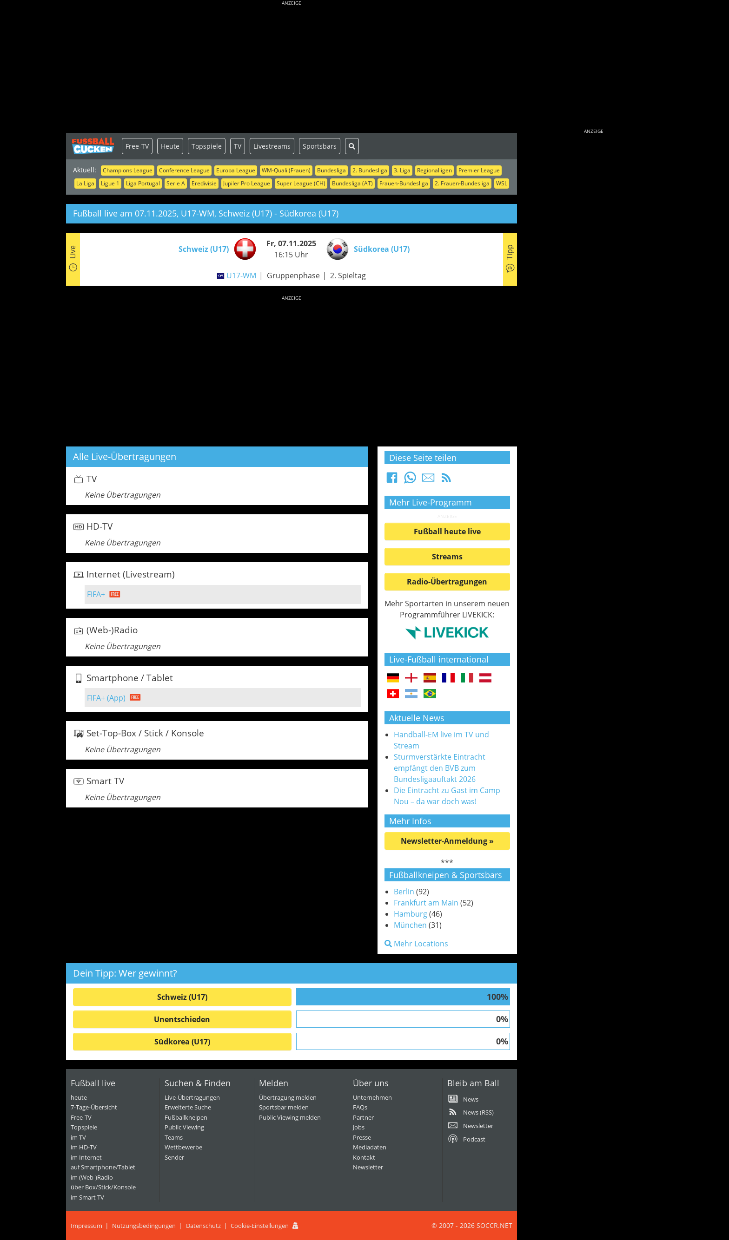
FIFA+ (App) (106, 698)
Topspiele (207, 146)
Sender (174, 1157)
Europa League (235, 170)
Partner (363, 1117)
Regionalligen (434, 170)
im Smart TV (87, 1197)
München (410, 925)
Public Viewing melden (290, 1117)
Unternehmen (372, 1097)
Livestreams (272, 146)
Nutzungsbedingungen (144, 1225)
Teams (174, 1137)
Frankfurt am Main (426, 903)
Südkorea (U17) (182, 1042)
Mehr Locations (416, 943)
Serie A (175, 183)
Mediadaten (369, 1147)
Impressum (86, 1225)
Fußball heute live (447, 531)
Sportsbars (320, 146)
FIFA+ (96, 594)
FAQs (360, 1107)
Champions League (127, 170)
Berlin (404, 891)
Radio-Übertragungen (447, 582)
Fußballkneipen (186, 1117)
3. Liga (402, 170)
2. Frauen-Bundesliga (462, 183)
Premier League (479, 170)
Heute (170, 146)
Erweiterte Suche (188, 1107)
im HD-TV (84, 1147)
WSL (501, 183)
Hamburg (410, 914)
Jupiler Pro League (246, 183)
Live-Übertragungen (192, 1097)
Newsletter (368, 1167)
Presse (362, 1137)
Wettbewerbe (183, 1147)
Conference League (184, 170)
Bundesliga (331, 170)
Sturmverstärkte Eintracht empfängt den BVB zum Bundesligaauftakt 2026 (439, 768)
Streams (447, 556)
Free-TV (137, 146)
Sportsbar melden (284, 1107)
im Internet (86, 1157)
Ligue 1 (110, 183)
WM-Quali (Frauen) (286, 170)
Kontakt (364, 1157)
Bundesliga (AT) (352, 183)
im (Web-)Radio (92, 1177)
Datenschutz (203, 1225)
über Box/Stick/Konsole (103, 1187)
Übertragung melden (288, 1097)
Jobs (358, 1127)
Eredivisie (204, 183)
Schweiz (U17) (182, 997)
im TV (78, 1137)
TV (237, 146)
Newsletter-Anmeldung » (447, 841)
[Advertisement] (291, 67)
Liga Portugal (143, 183)
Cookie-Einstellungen (260, 1225)
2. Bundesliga (369, 170)
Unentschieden (182, 1019)
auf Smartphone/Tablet (103, 1167)
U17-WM (241, 275)
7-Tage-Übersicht (94, 1107)
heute (79, 1097)
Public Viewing (184, 1127)
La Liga (85, 183)
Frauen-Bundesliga (403, 183)
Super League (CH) (301, 183)
